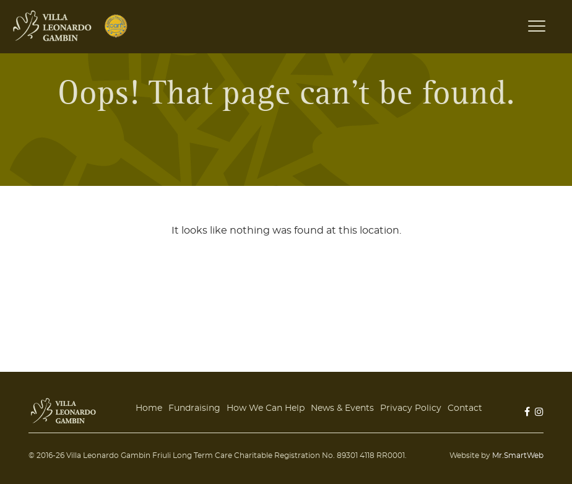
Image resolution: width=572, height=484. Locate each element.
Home (149, 408)
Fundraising (194, 408)
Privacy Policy (410, 408)
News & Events (342, 408)
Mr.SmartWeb (518, 455)
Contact (465, 408)
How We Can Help (266, 408)
